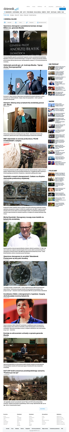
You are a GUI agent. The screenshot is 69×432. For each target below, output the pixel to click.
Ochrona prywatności (36, 428)
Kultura (30, 425)
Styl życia (43, 424)
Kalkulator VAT (59, 420)
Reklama (17, 428)
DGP (45, 6)
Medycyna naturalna (45, 420)
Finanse (43, 417)
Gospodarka (19, 418)
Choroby (43, 421)
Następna (43, 408)
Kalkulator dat (59, 416)
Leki (42, 418)
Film (29, 422)
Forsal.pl (5, 420)
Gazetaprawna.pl (6, 417)
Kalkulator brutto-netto (61, 422)
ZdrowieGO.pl (51, 6)
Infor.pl (5, 416)
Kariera (22, 428)
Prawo (43, 416)
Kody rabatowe (31, 417)
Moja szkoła (31, 420)
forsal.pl (33, 6)
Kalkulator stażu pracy (60, 418)
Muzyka (30, 424)
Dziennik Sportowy (32, 15)
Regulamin (28, 428)
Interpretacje (6, 422)
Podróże (18, 424)
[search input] (52, 9)
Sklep (64, 6)
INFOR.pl (28, 6)
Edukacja (30, 418)
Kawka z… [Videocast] (24, 15)
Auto (18, 416)
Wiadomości (19, 420)
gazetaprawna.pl (58, 6)
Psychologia (44, 422)
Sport (18, 421)
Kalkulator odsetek (60, 421)
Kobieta (30, 416)
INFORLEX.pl (40, 6)
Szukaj (62, 8)
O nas (12, 428)
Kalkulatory (59, 414)
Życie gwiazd (31, 421)
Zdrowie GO (17, 15)
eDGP (4, 418)
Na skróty (5, 414)
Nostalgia (12, 15)
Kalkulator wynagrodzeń (61, 424)
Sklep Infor (5, 424)
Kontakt (7, 428)
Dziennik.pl (19, 414)
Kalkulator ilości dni (60, 417)
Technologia (19, 417)
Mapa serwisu (45, 428)
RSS (62, 428)
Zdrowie (18, 422)
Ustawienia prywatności (54, 428)
